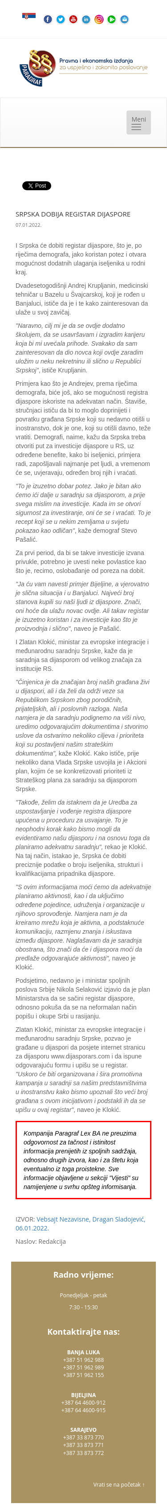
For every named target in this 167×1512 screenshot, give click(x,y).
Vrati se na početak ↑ (119, 1484)
